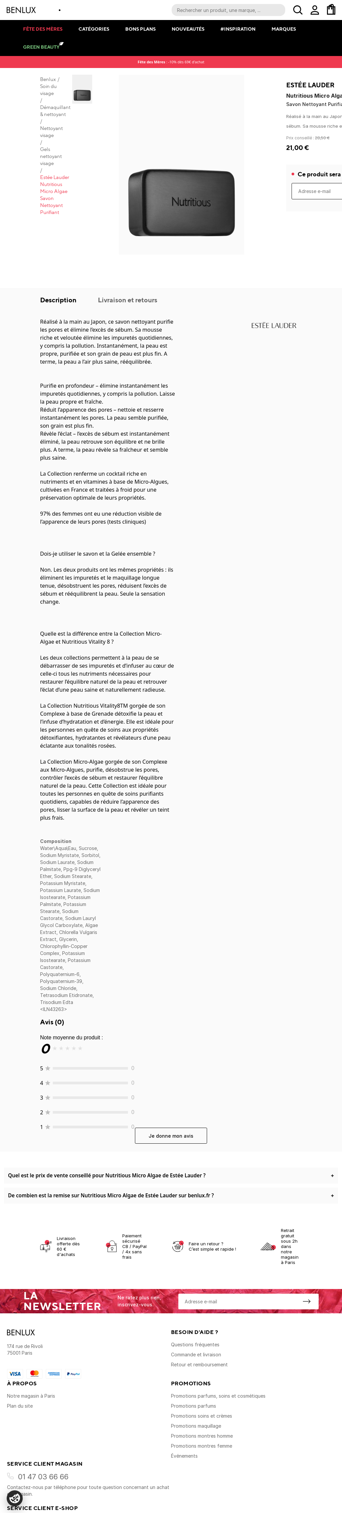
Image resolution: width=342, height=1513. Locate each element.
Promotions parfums (193, 1406)
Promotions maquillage (196, 1426)
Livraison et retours (127, 300)
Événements (184, 1456)
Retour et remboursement (199, 1364)
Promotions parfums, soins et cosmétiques (218, 1396)
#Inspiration (237, 29)
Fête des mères (42, 29)
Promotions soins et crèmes (201, 1416)
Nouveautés (188, 29)
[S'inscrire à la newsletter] (306, 1301)
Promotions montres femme (201, 1446)
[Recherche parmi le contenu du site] (228, 10)
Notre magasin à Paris (31, 1396)
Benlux (48, 79)
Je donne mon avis (171, 1136)
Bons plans (140, 29)
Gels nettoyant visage (51, 156)
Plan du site (20, 1406)
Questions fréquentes (195, 1344)
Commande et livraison (196, 1354)
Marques (284, 29)
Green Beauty (41, 47)
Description (59, 300)
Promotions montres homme (202, 1436)
